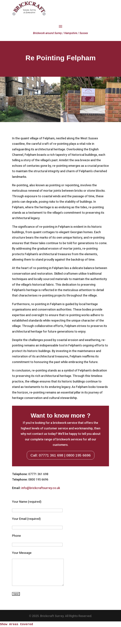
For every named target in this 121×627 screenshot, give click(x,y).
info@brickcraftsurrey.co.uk (40, 488)
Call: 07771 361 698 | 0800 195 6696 (61, 455)
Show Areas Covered (16, 624)
